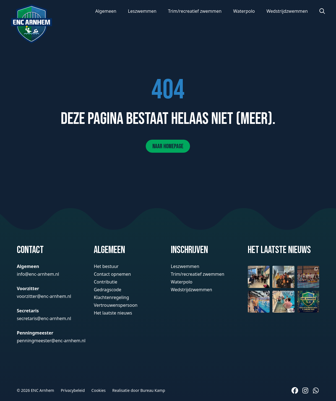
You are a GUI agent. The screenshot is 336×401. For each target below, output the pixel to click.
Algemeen (105, 11)
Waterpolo (244, 11)
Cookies (99, 390)
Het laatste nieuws (113, 313)
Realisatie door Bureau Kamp (138, 390)
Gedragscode (107, 290)
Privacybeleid (73, 390)
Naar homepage (167, 146)
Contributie (105, 282)
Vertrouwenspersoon (115, 305)
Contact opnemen (112, 274)
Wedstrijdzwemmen (287, 11)
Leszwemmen (142, 11)
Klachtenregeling (111, 297)
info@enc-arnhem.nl (38, 274)
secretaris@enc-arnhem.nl (44, 318)
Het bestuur (106, 266)
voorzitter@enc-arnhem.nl (44, 296)
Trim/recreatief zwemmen (195, 11)
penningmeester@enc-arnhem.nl (51, 341)
